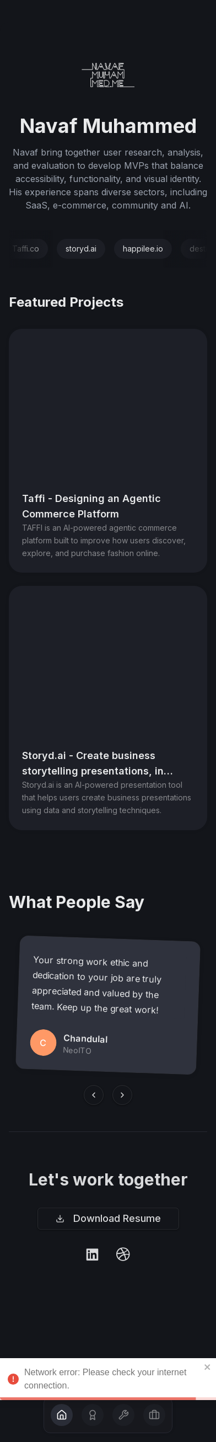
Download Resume (108, 1221)
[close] (208, 1408)
